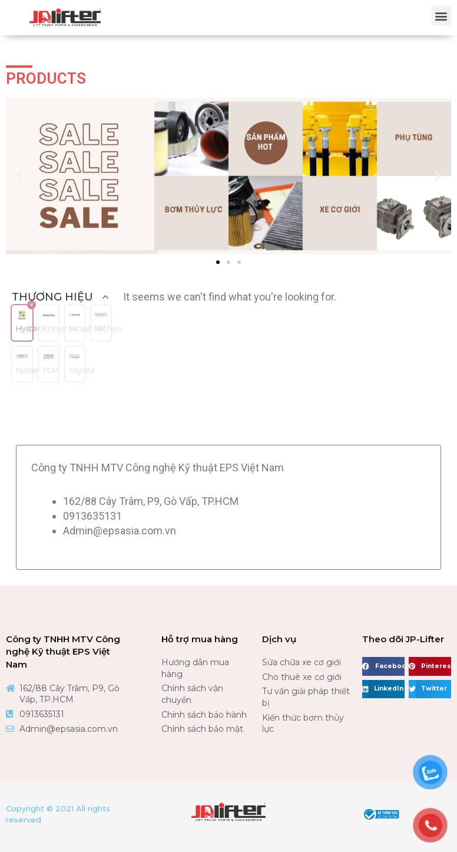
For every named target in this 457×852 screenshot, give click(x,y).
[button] (441, 15)
